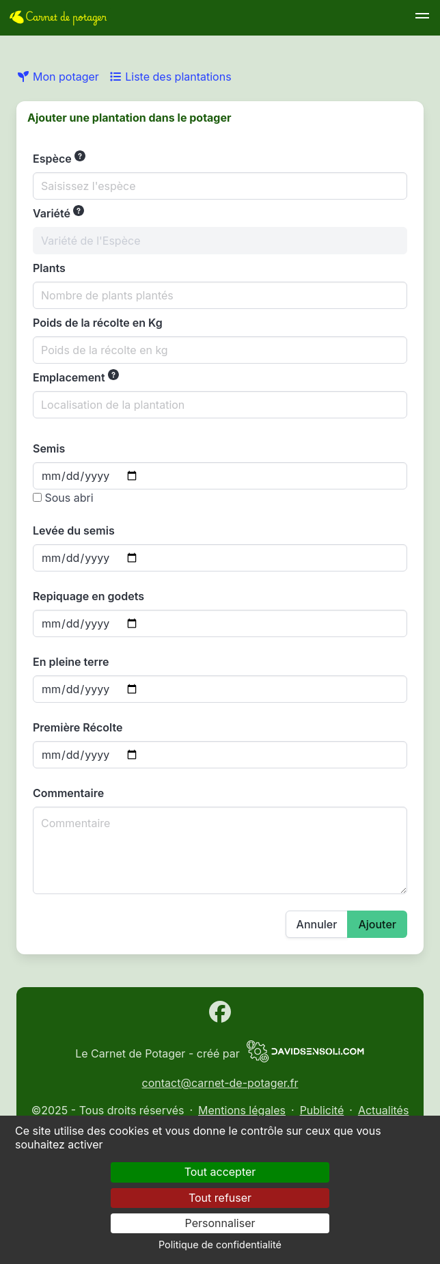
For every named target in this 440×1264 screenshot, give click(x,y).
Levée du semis (74, 530)
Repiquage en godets (88, 596)
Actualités (383, 1110)
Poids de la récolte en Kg (98, 323)
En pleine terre (71, 662)
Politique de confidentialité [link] (220, 1244)
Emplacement (76, 376)
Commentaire (68, 793)
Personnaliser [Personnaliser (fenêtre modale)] (220, 1223)
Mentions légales (242, 1110)
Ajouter (377, 924)
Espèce (59, 157)
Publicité (322, 1110)
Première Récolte (77, 727)
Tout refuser (220, 1198)
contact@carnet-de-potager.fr (220, 1083)
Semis (49, 448)
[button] (422, 17)
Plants (49, 268)
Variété (58, 212)
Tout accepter (220, 1172)
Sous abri (63, 498)
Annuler (317, 924)
